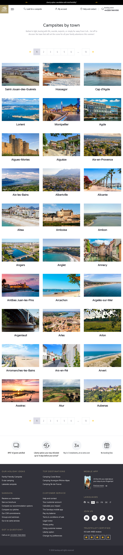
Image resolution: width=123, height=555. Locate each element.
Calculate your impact (51, 506)
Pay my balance (49, 513)
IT (110, 502)
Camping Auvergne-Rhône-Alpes (56, 481)
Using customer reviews (52, 528)
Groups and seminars (10, 517)
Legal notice (47, 521)
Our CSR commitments (11, 513)
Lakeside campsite (9, 484)
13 (86, 51)
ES (97, 502)
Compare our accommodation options (17, 506)
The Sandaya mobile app (53, 510)
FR (102, 502)
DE (106, 502)
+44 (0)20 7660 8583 (18, 535)
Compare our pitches (10, 510)
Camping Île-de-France (52, 484)
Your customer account (52, 502)
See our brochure (9, 502)
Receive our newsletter (11, 498)
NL (88, 502)
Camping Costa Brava (51, 477)
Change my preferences (52, 536)
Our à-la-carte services (11, 521)
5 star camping (8, 481)
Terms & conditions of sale (53, 517)
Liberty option (48, 532)
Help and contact (50, 498)
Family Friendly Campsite (12, 477)
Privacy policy (48, 525)
